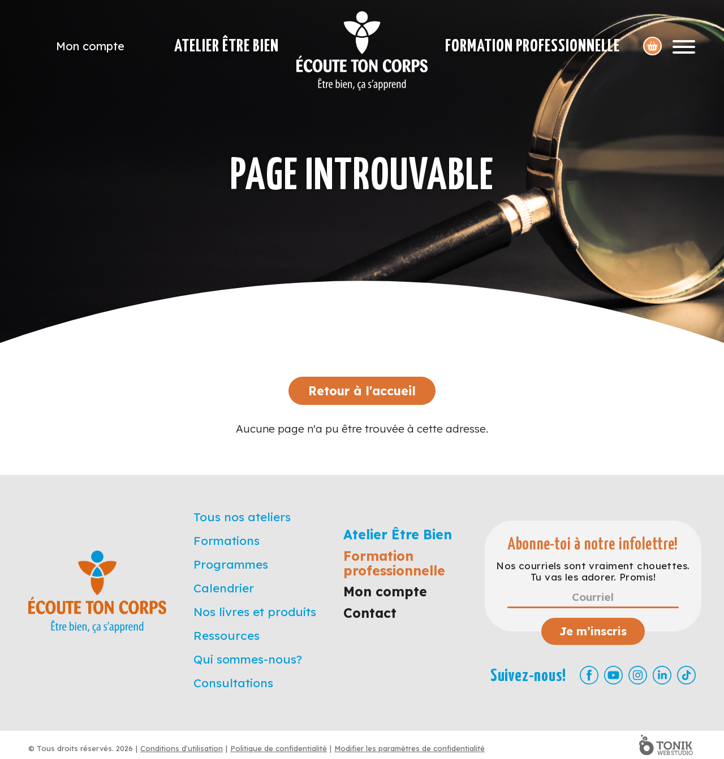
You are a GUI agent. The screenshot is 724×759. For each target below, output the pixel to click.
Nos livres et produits (254, 611)
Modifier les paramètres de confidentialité (409, 748)
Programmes (230, 564)
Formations (226, 540)
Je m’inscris (593, 631)
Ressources (226, 635)
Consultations (233, 682)
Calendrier (223, 588)
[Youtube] (613, 675)
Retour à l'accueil (362, 390)
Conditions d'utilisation (181, 748)
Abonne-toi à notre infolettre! (593, 544)
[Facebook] (589, 675)
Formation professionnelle (532, 46)
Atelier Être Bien (226, 46)
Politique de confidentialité (278, 748)
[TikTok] (686, 675)
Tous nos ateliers (242, 516)
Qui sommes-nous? (247, 659)
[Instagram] (637, 675)
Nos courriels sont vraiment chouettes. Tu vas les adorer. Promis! (592, 571)
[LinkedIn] (662, 675)
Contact (370, 613)
